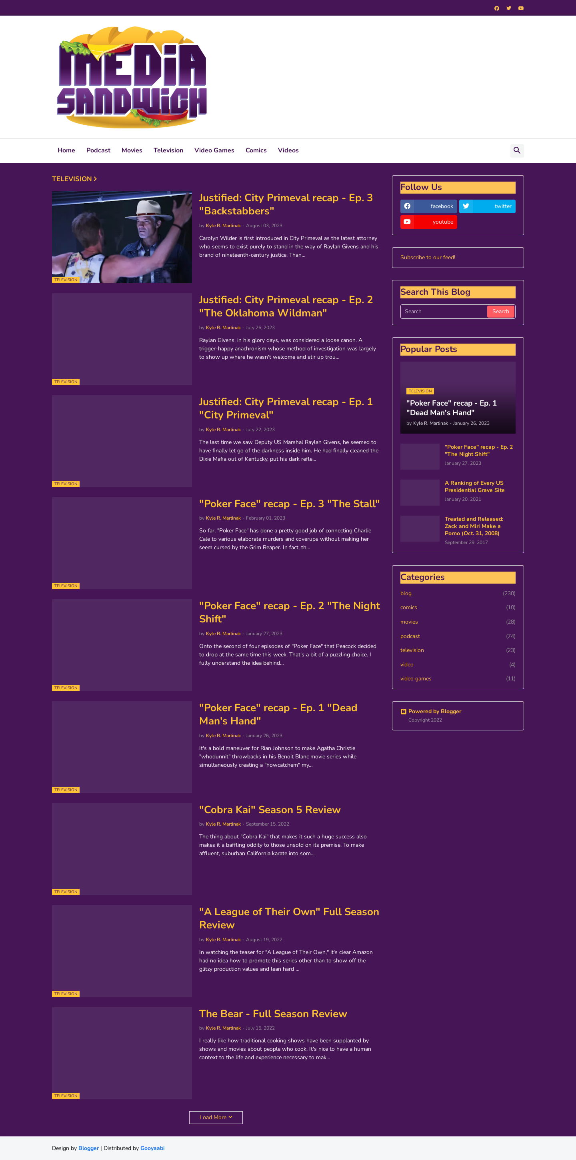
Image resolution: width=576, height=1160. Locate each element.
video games (458, 679)
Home (66, 150)
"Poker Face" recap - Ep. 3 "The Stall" (289, 504)
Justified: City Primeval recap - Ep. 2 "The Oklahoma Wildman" (286, 306)
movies (458, 622)
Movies (132, 150)
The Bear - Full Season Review (273, 1014)
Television (168, 150)
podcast (458, 636)
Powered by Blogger (430, 711)
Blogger (88, 1148)
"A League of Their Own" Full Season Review (289, 918)
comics (458, 608)
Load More (213, 1117)
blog (458, 594)
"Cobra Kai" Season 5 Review (270, 810)
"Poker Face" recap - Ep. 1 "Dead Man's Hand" (278, 714)
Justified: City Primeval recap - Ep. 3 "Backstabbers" (286, 204)
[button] (517, 151)
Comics (256, 150)
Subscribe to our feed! (427, 257)
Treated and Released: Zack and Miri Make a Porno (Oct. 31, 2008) (474, 526)
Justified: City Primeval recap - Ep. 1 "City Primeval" (286, 408)
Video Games (214, 150)
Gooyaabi (152, 1148)
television (458, 650)
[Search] (444, 312)
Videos (288, 150)
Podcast (98, 150)
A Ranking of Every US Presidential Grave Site (475, 487)
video (458, 665)
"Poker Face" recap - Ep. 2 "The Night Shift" (289, 612)
